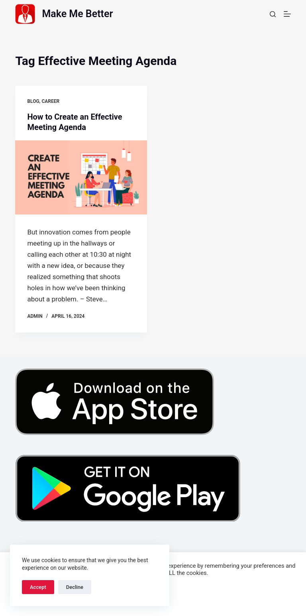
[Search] (273, 14)
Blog (33, 101)
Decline (74, 587)
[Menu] (287, 14)
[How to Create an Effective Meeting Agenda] (81, 177)
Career (50, 101)
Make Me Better (77, 14)
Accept (38, 587)
